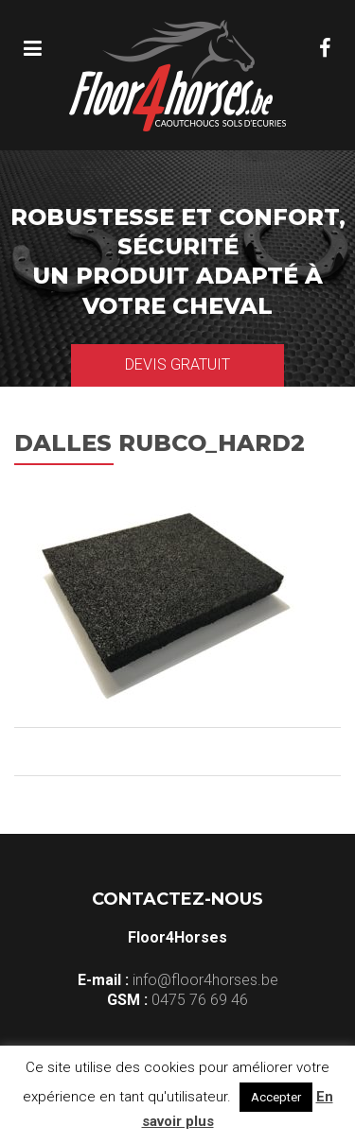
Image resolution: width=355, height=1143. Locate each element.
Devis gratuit (177, 364)
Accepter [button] (276, 1097)
